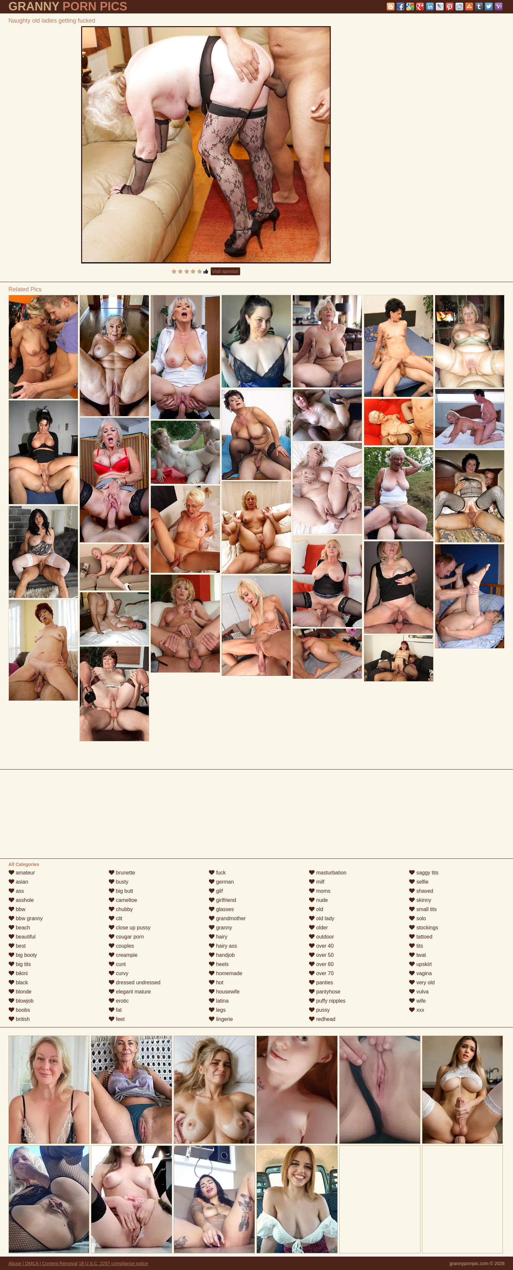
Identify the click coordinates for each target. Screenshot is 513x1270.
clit (115, 918)
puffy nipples (327, 1001)
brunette (122, 872)
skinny (420, 900)
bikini (18, 973)
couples (121, 946)
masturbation (327, 872)
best (17, 946)
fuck (217, 872)
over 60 (321, 964)
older (318, 927)
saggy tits (423, 872)
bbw (17, 909)
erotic (119, 1001)
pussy (319, 1010)
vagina (420, 973)
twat (417, 955)
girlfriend (222, 900)
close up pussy (129, 927)
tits (416, 946)
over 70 (321, 973)
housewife (224, 991)
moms (319, 891)
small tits (423, 909)
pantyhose (324, 991)
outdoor (321, 937)
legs (217, 1010)
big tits (20, 964)
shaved (421, 891)
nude (318, 900)
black (18, 982)
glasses (221, 909)
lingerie (221, 1019)
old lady (321, 918)
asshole (21, 900)
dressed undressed (135, 982)
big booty (23, 955)
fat (115, 1010)
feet (117, 1019)
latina (219, 1001)
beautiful (22, 937)
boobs (19, 1010)
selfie (419, 882)
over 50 (321, 955)
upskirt (420, 964)
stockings (423, 927)
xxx (416, 1010)
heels (219, 964)
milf (316, 882)
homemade (225, 973)
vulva (419, 991)
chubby (121, 909)
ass (16, 891)
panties (321, 982)
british (19, 1019)
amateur (22, 872)
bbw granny (26, 918)
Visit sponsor (225, 271)
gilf (216, 891)
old (316, 909)
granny (220, 927)
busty (119, 882)
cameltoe (123, 900)
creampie (123, 955)
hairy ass (223, 946)
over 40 (321, 946)
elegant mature (130, 991)
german (221, 882)
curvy (119, 973)
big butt (121, 891)
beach (19, 927)
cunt (117, 964)
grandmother (227, 918)
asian (18, 882)
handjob (222, 955)
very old (421, 982)
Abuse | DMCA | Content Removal (43, 1263)
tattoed (420, 937)
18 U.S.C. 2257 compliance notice (113, 1263)
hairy (218, 937)
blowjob (21, 1001)
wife (417, 1001)
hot (216, 982)
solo (417, 918)
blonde (20, 991)
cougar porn (126, 937)
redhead (322, 1019)
